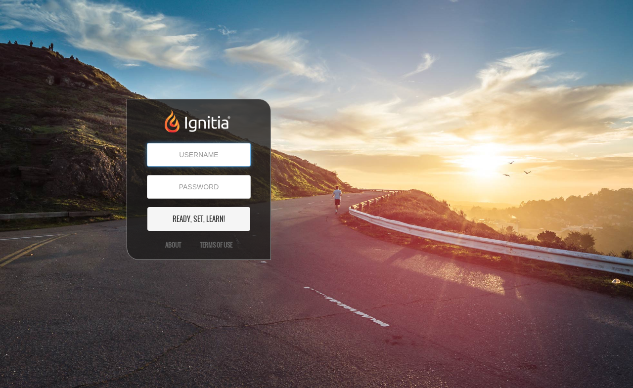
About (173, 245)
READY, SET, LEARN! (199, 219)
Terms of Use (216, 245)
